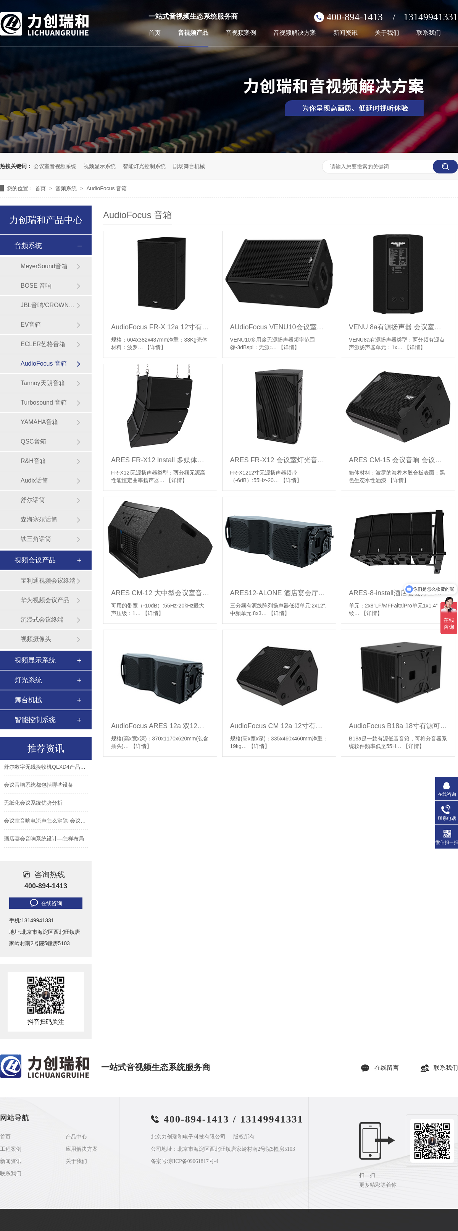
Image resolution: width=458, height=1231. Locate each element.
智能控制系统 (35, 720)
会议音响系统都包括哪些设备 (38, 787)
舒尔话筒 (33, 500)
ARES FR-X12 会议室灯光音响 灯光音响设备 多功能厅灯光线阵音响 (279, 460)
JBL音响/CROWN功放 (48, 305)
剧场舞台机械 (189, 166)
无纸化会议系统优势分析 (33, 805)
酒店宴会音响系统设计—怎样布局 (44, 841)
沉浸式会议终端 (42, 619)
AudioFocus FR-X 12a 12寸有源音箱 (160, 327)
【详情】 (155, 347)
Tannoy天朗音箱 (43, 383)
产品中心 (76, 1137)
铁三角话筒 (36, 539)
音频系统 (66, 188)
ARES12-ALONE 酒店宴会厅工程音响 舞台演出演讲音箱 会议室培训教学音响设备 (279, 593)
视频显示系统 (100, 166)
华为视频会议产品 (45, 600)
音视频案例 (241, 33)
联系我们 (428, 33)
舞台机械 (28, 700)
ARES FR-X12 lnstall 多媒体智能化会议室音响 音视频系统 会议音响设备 (160, 460)
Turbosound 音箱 (44, 402)
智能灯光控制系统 (144, 166)
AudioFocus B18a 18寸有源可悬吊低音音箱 (398, 726)
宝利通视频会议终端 (48, 580)
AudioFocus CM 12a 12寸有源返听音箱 (279, 726)
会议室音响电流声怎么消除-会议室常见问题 (55, 823)
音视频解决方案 (294, 33)
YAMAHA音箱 (39, 422)
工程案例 (10, 1149)
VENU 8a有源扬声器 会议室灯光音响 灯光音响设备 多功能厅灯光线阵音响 (398, 327)
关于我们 (387, 33)
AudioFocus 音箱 (106, 188)
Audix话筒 (34, 480)
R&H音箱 (33, 461)
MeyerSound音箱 (44, 266)
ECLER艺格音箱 (43, 344)
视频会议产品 (35, 560)
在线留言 (386, 1067)
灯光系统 (28, 680)
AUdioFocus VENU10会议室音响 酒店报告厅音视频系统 (279, 327)
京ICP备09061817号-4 (193, 1161)
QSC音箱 (33, 441)
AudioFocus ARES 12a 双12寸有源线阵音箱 (160, 726)
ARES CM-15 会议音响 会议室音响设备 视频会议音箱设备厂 (398, 460)
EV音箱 (31, 324)
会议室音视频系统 (55, 166)
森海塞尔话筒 (39, 519)
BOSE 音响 (36, 285)
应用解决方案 (82, 1149)
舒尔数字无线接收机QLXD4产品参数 (47, 769)
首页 (154, 33)
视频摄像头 (36, 639)
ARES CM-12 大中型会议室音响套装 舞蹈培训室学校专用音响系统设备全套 (160, 593)
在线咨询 (45, 903)
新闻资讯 (345, 33)
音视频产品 (193, 33)
